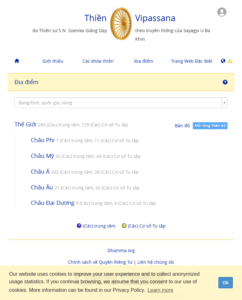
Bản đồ (182, 126)
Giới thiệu (53, 61)
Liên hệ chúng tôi (155, 262)
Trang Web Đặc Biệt (191, 61)
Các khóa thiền (98, 61)
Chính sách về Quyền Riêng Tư (100, 262)
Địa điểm (143, 61)
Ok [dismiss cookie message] (225, 282)
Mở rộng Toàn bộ (210, 125)
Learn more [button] (160, 290)
